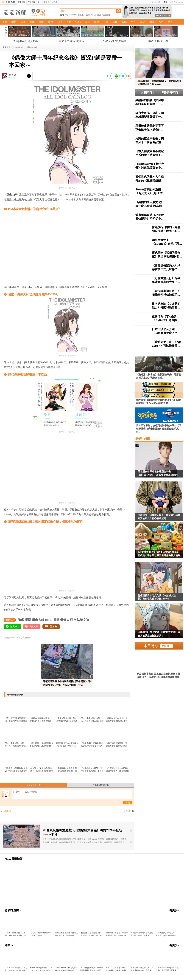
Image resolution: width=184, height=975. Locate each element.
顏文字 (94, 15)
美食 (115, 21)
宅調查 (105, 15)
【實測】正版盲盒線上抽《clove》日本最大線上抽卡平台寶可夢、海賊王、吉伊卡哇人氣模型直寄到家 (91, 934)
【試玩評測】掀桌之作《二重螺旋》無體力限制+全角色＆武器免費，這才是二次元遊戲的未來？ (167, 934)
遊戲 (124, 21)
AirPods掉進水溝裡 (114, 41)
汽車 (161, 21)
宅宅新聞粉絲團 (33, 11)
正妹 (88, 15)
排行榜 (54, 2)
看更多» (174, 910)
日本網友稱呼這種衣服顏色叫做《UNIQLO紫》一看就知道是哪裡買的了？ (158, 474)
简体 (165, 2)
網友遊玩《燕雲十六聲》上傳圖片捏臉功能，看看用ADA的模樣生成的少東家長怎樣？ (142, 969)
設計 (142, 21)
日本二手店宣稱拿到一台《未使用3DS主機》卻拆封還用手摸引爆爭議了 (116, 969)
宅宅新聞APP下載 (43, 11)
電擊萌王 (27, 637)
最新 (13, 21)
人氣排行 (147, 92)
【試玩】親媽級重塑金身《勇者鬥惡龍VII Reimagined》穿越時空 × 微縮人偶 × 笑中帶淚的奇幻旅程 (41, 934)
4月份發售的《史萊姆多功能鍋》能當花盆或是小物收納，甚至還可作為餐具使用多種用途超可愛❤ (159, 554)
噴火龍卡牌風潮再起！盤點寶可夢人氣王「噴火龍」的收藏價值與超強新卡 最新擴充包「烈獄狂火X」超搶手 (142, 934)
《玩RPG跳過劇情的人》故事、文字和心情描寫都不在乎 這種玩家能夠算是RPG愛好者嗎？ (16, 969)
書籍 (56, 620)
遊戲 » (9, 945)
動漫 (32, 21)
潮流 (151, 21)
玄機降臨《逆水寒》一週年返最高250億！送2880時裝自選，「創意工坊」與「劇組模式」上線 (116, 934)
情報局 (46, 2)
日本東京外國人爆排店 (70, 41)
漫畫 (99, 15)
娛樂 (96, 21)
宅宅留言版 (33, 785)
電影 (39, 2)
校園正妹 (81, 15)
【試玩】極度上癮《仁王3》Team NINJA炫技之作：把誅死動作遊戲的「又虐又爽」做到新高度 (16, 934)
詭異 (87, 21)
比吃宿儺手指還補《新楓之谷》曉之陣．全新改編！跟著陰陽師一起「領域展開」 (66, 934)
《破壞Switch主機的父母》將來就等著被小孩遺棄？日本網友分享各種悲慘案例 (66, 969)
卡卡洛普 (6, 47)
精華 (170, 21)
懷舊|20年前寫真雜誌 (26, 41)
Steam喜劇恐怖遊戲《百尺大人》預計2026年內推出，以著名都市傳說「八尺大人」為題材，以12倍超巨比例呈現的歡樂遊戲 (41, 969)
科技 (105, 21)
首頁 (4, 21)
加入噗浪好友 (38, 11)
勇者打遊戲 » (13, 910)
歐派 (67, 15)
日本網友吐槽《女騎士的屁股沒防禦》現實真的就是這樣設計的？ (159, 634)
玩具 (133, 21)
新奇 (50, 21)
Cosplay (73, 15)
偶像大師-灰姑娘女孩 (74, 620)
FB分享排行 (171, 92)
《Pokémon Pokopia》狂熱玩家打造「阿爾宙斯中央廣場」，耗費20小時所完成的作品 (167, 969)
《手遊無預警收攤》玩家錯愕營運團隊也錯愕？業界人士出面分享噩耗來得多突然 (91, 969)
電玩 (28, 620)
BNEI (49, 620)
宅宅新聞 (21, 2)
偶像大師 (38, 620)
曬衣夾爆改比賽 (158, 41)
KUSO (78, 21)
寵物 (59, 21)
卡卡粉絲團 (155, 2)
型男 (69, 21)
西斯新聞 (31, 2)
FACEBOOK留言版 (100, 785)
